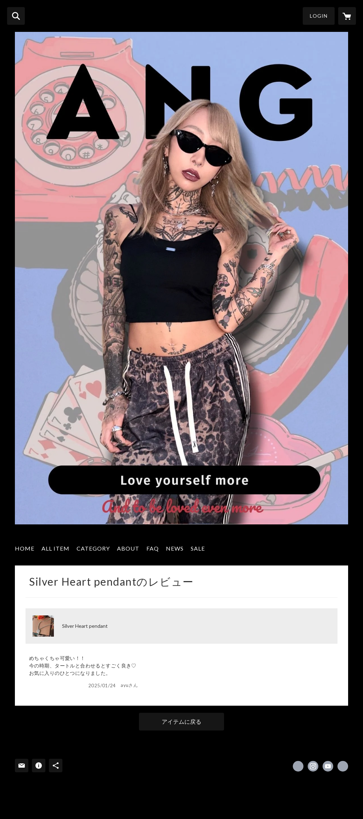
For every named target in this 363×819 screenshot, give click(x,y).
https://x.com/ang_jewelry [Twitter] (298, 766)
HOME (24, 548)
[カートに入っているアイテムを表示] (347, 16)
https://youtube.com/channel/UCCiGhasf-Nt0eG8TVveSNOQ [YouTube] (328, 766)
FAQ (152, 548)
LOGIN (319, 16)
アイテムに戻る (181, 721)
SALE (198, 548)
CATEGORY (93, 548)
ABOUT (128, 548)
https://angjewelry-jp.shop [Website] (342, 766)
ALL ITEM (55, 548)
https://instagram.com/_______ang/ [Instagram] (313, 766)
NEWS (175, 548)
